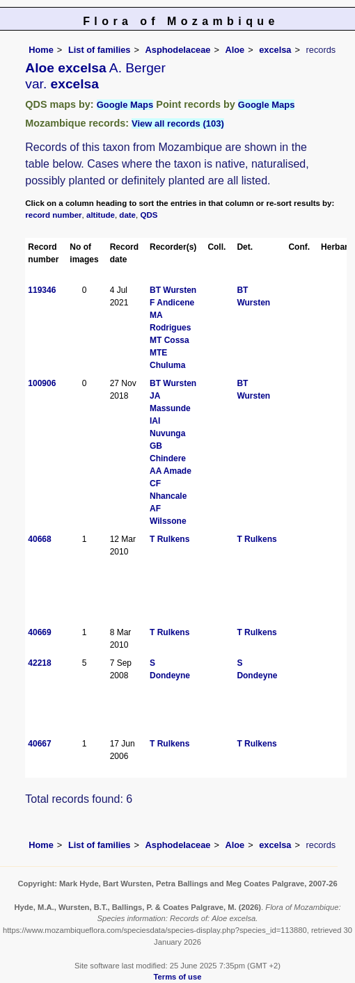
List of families (99, 50)
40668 (39, 539)
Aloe (234, 50)
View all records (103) (178, 123)
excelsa (275, 50)
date (127, 215)
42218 (39, 663)
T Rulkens (169, 539)
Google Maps (125, 104)
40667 (39, 744)
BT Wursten (173, 290)
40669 (39, 632)
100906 (42, 383)
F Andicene (172, 302)
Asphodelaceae (178, 50)
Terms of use (178, 977)
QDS (148, 215)
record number (53, 215)
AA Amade (170, 471)
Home (41, 50)
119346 (42, 290)
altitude (100, 215)
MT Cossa (169, 340)
